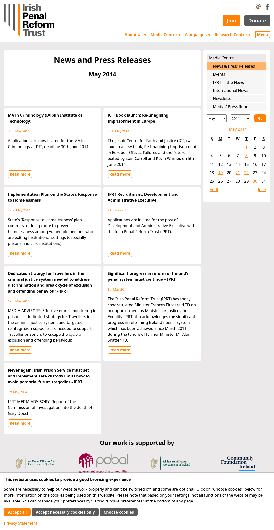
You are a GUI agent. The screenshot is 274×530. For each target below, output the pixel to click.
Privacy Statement (20, 523)
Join (231, 20)
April (214, 189)
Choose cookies (119, 512)
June (262, 189)
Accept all (17, 512)
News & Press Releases (234, 66)
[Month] (217, 118)
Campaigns (198, 34)
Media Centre (166, 34)
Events (219, 74)
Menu (262, 34)
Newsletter (223, 98)
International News (230, 90)
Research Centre (233, 34)
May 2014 (238, 129)
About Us (136, 34)
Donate (257, 20)
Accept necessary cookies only (65, 512)
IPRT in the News (228, 82)
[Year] (240, 118)
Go (260, 118)
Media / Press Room (231, 106)
